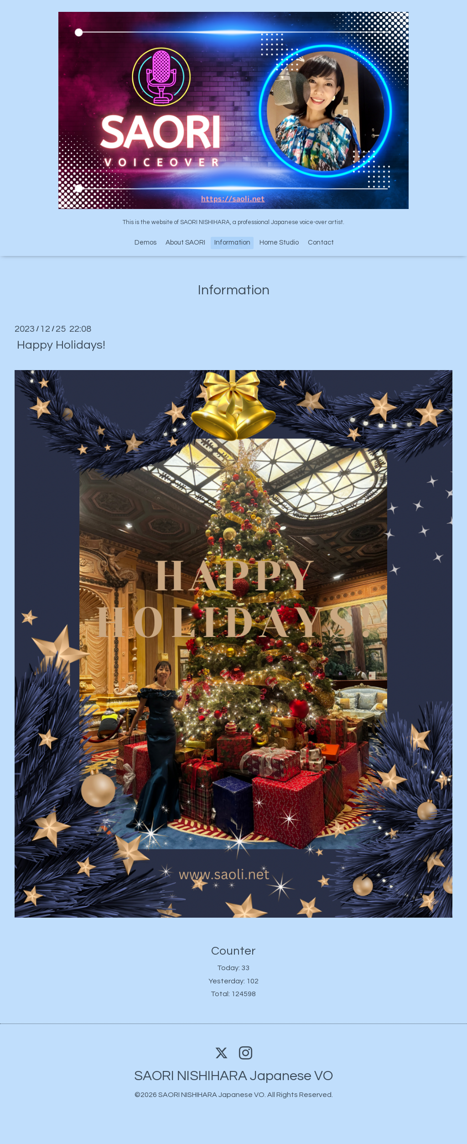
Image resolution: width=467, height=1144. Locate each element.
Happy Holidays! (61, 345)
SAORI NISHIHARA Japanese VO (233, 1076)
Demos (145, 242)
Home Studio (279, 242)
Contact (321, 242)
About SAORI (185, 242)
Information (232, 242)
